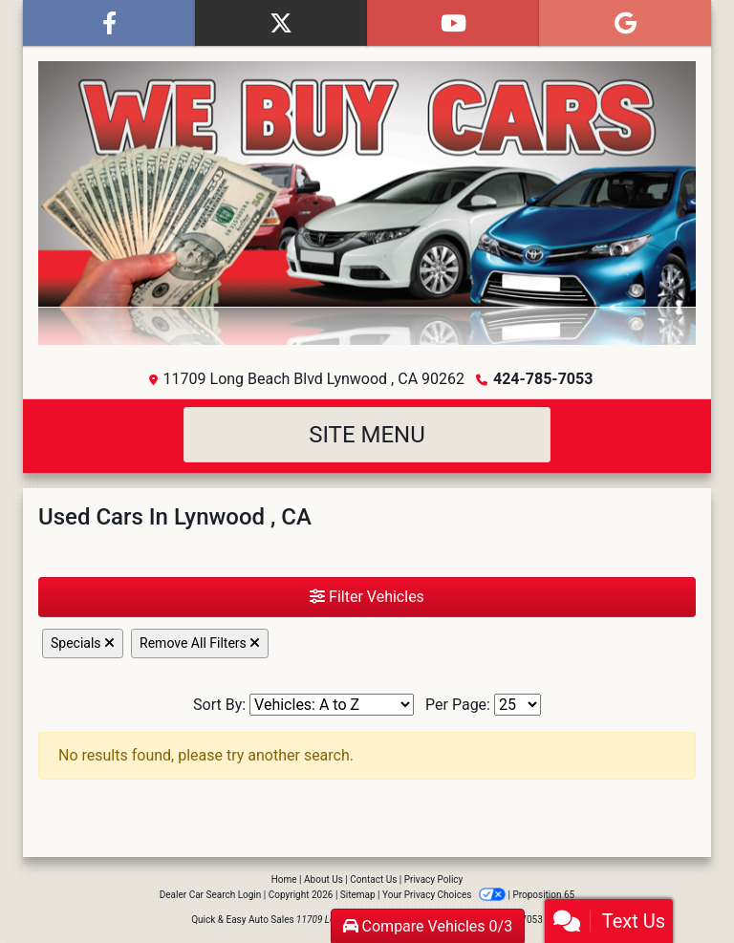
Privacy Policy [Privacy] (434, 879)
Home (284, 879)
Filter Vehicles (367, 597)
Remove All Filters (200, 643)
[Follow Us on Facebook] (109, 23)
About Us (323, 879)
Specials (83, 643)
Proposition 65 (543, 894)
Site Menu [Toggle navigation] (367, 434)
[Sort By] (331, 705)
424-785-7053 (543, 379)
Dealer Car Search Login (211, 894)
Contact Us (373, 879)
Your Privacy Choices (444, 894)
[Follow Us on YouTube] (453, 23)
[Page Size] (517, 705)
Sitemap (358, 894)
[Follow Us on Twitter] (281, 23)
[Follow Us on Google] (625, 23)
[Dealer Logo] (367, 203)
